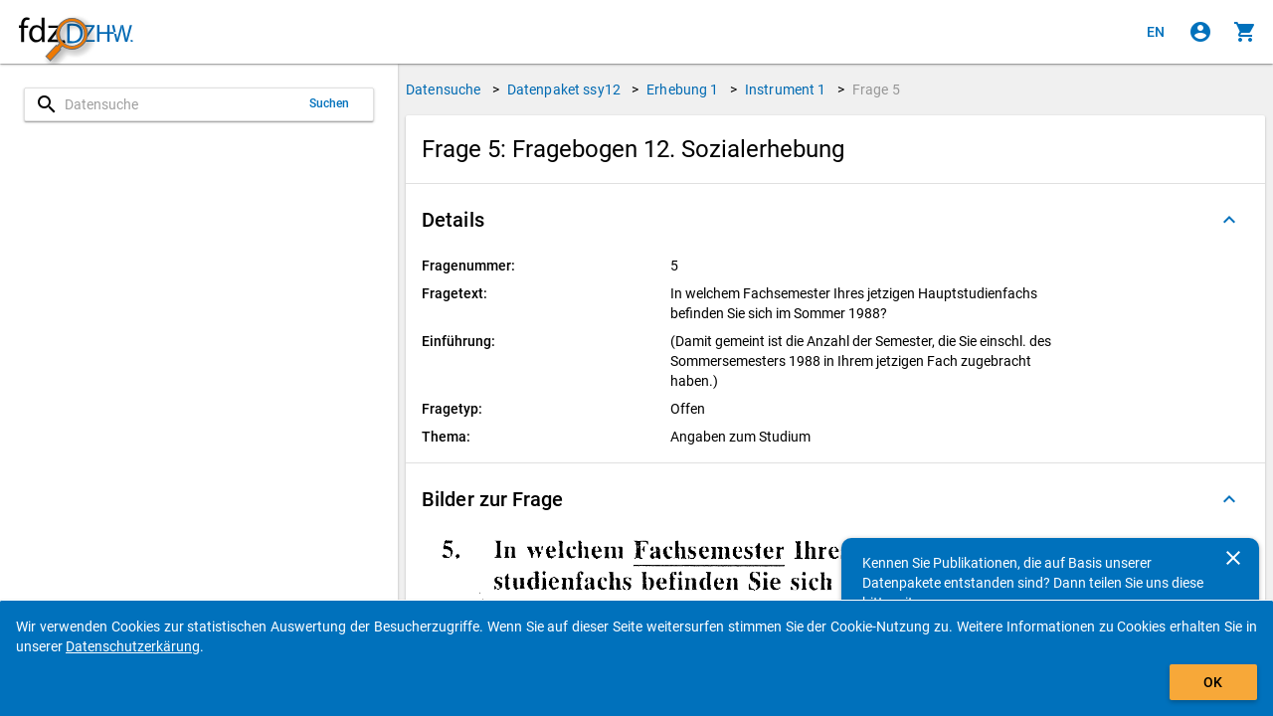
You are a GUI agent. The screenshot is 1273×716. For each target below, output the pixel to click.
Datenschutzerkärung (133, 646)
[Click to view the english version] (1156, 32)
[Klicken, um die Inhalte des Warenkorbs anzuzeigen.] (1245, 32)
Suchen (329, 103)
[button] (835, 220)
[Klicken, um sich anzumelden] (1200, 32)
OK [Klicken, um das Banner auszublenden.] (1212, 682)
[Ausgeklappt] (1229, 220)
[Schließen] (1233, 558)
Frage (876, 89)
